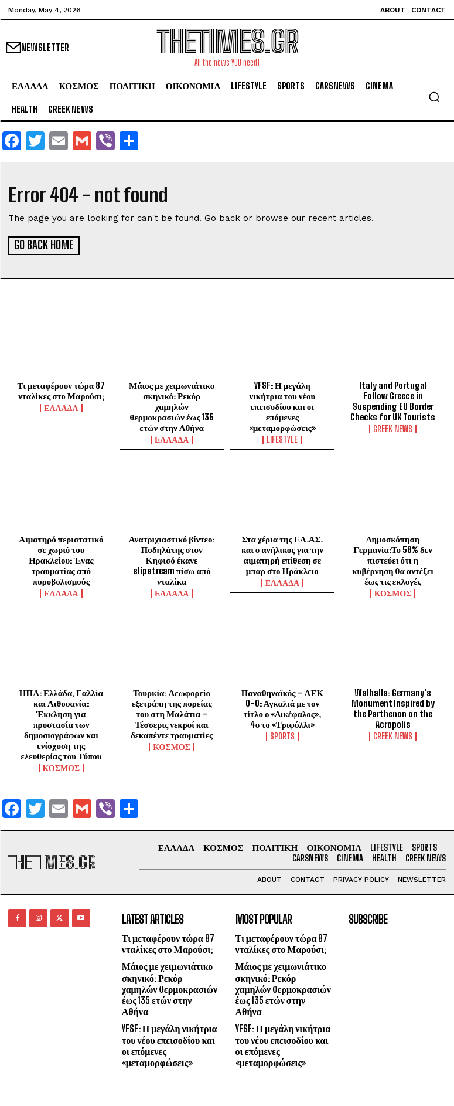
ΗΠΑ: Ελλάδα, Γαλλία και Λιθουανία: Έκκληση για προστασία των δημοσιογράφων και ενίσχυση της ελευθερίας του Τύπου (61, 722)
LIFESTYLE (282, 438)
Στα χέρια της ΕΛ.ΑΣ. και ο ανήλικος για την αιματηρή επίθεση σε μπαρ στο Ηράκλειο (282, 553)
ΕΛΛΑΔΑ (61, 406)
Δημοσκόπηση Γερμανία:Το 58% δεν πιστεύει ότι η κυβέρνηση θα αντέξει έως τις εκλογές (392, 558)
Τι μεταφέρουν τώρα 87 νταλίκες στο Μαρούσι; (61, 388)
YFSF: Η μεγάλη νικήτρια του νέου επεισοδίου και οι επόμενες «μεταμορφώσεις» (282, 404)
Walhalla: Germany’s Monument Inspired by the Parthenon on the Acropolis (393, 707)
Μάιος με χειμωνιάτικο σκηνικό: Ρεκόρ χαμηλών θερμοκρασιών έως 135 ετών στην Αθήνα (171, 404)
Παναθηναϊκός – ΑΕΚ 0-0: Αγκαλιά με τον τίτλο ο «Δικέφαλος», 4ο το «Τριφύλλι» (282, 707)
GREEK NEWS (392, 427)
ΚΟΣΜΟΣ (393, 592)
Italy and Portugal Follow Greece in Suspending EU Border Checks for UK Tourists (392, 399)
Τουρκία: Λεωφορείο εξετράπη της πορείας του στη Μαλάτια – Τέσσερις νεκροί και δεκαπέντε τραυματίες (172, 712)
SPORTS (282, 735)
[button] (434, 96)
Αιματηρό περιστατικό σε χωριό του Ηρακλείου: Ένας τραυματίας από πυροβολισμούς (61, 558)
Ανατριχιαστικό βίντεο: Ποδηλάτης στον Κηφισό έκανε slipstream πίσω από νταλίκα (172, 558)
